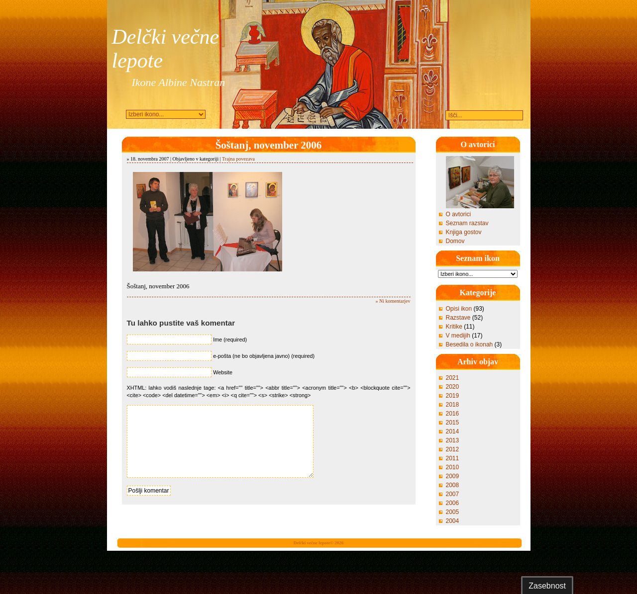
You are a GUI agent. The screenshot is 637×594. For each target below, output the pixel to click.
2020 (452, 386)
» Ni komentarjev (393, 301)
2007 (452, 494)
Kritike (454, 326)
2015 (452, 422)
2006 (452, 503)
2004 (452, 520)
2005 (452, 512)
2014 (452, 431)
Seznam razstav (467, 223)
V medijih (458, 335)
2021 (452, 377)
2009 (452, 476)
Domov (455, 241)
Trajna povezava (238, 159)
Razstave (458, 317)
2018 (452, 404)
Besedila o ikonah (469, 344)
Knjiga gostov (464, 232)
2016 (452, 413)
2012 (452, 449)
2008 (452, 485)
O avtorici (458, 214)
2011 (452, 458)
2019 (452, 395)
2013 (452, 440)
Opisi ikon (459, 308)
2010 (452, 467)
